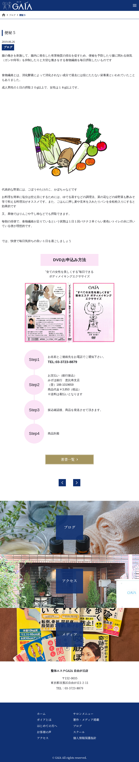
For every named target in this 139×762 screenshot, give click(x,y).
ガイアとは (44, 720)
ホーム (41, 714)
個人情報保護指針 (84, 738)
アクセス (43, 738)
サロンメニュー (83, 714)
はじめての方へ (47, 726)
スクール (79, 732)
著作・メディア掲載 (86, 720)
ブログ (8, 47)
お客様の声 (44, 732)
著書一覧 (69, 459)
